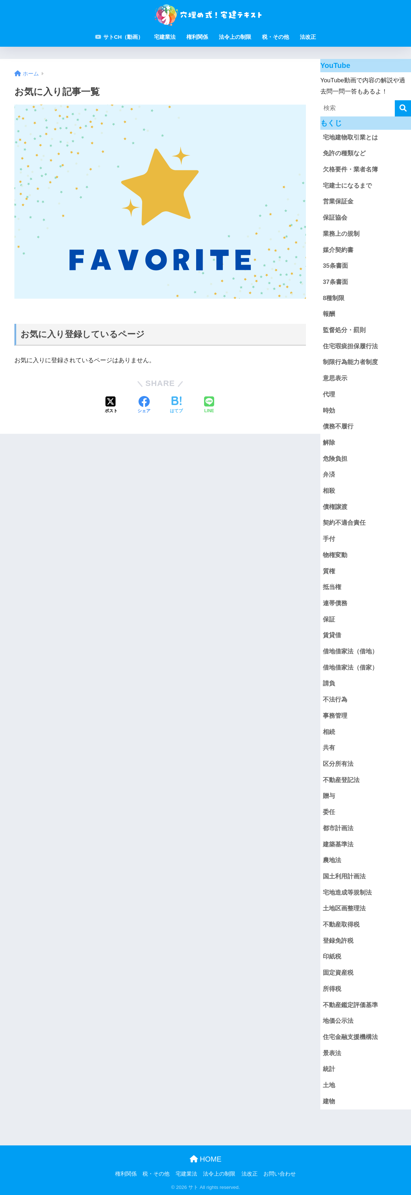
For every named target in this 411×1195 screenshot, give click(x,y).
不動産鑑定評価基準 (350, 1005)
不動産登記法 (341, 780)
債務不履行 (338, 426)
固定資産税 (338, 972)
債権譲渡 (335, 507)
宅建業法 (165, 37)
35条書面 (335, 265)
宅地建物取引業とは (350, 137)
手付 (329, 539)
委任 (329, 812)
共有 (329, 747)
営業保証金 (338, 201)
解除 (329, 442)
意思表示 (335, 378)
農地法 (332, 860)
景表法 (332, 1053)
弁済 (329, 474)
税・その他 (275, 37)
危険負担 (335, 458)
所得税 (332, 988)
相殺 (329, 490)
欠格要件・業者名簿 (350, 169)
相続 (329, 732)
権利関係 (197, 37)
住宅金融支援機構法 (350, 1037)
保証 (329, 619)
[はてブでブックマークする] (176, 405)
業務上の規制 (341, 233)
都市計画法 (338, 828)
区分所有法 (338, 763)
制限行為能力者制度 (350, 362)
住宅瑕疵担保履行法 (350, 346)
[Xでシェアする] (111, 405)
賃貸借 (332, 635)
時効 (329, 410)
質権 (329, 571)
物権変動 (335, 555)
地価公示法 (338, 1020)
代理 (329, 394)
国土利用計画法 (344, 876)
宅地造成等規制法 (347, 892)
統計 (329, 1069)
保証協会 (335, 217)
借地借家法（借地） (350, 651)
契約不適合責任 (344, 522)
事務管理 (335, 715)
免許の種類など (344, 153)
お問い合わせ (279, 1174)
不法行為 (335, 699)
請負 (329, 683)
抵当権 (332, 587)
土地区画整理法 (344, 908)
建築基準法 (338, 844)
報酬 (329, 314)
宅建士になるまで (347, 185)
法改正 (308, 37)
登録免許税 (338, 940)
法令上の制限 (235, 37)
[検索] (403, 108)
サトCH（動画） (119, 37)
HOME (206, 1159)
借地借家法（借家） (350, 667)
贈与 (329, 795)
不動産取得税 (341, 924)
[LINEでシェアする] (209, 405)
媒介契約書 (338, 250)
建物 (329, 1101)
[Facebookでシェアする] (143, 405)
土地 (329, 1085)
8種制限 (333, 298)
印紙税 (332, 956)
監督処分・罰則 (344, 330)
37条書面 (335, 282)
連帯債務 (335, 603)
